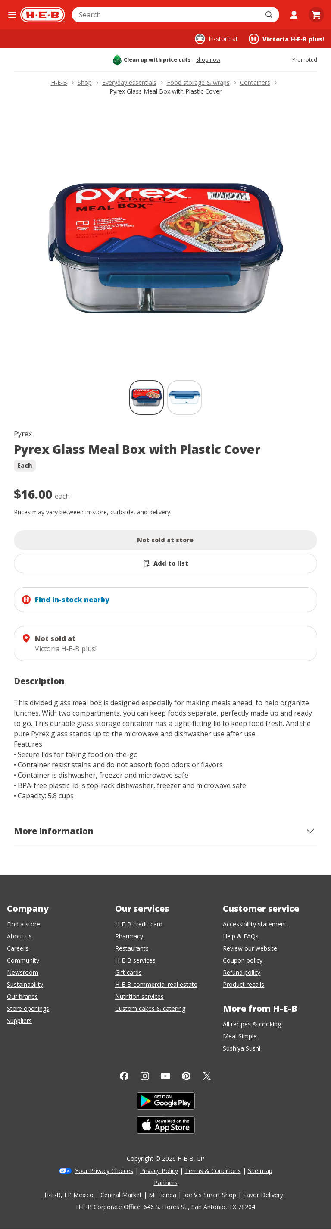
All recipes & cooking (252, 1024)
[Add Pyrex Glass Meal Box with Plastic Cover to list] (165, 563)
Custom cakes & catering (150, 1008)
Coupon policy (242, 960)
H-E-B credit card (138, 924)
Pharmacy (129, 936)
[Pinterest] (186, 1075)
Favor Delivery (263, 1195)
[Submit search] (269, 14)
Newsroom (22, 972)
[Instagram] (144, 1075)
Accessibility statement (255, 924)
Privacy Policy (159, 1170)
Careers (17, 948)
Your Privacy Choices (104, 1170)
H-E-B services (135, 960)
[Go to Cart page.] (316, 14)
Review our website (250, 948)
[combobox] (166, 14)
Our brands (22, 996)
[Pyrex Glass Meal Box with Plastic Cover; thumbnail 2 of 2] (184, 397)
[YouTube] (165, 1075)
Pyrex (23, 433)
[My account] (294, 14)
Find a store (23, 924)
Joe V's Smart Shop (209, 1195)
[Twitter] (206, 1075)
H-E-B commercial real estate (156, 984)
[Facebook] (124, 1075)
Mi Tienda (162, 1195)
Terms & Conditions (213, 1170)
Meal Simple (240, 1036)
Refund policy (241, 972)
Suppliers (19, 1020)
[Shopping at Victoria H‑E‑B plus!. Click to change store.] (286, 39)
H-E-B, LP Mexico (69, 1195)
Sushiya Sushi (241, 1048)
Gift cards (128, 972)
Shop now (208, 59)
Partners (166, 1183)
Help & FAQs (241, 936)
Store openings (28, 1008)
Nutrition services (139, 996)
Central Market (121, 1195)
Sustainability (25, 984)
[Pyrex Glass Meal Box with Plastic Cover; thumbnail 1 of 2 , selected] (146, 397)
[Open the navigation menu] (12, 14)
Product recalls (243, 984)
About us (19, 936)
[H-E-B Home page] (42, 14)
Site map (260, 1170)
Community (23, 960)
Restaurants (132, 948)
